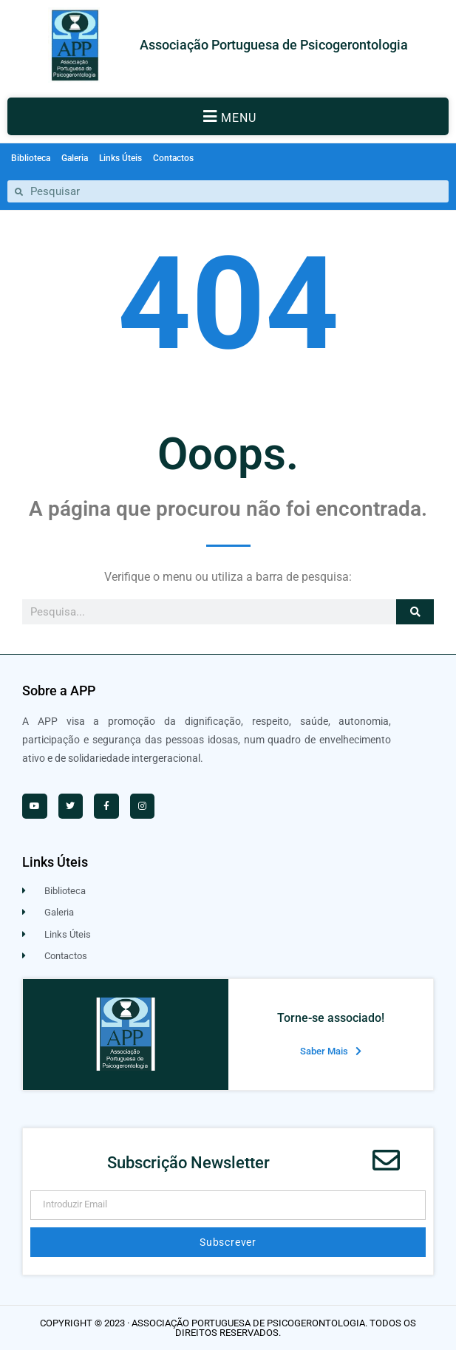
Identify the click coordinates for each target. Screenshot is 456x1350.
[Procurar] (415, 611)
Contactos (173, 158)
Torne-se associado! (330, 1018)
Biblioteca (30, 158)
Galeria (74, 158)
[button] (228, 117)
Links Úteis (120, 158)
